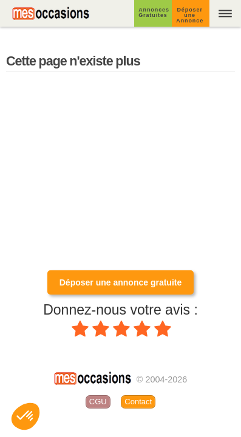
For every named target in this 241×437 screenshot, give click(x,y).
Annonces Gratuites (153, 12)
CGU (98, 401)
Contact (138, 401)
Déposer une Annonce (189, 15)
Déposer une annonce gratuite (120, 282)
